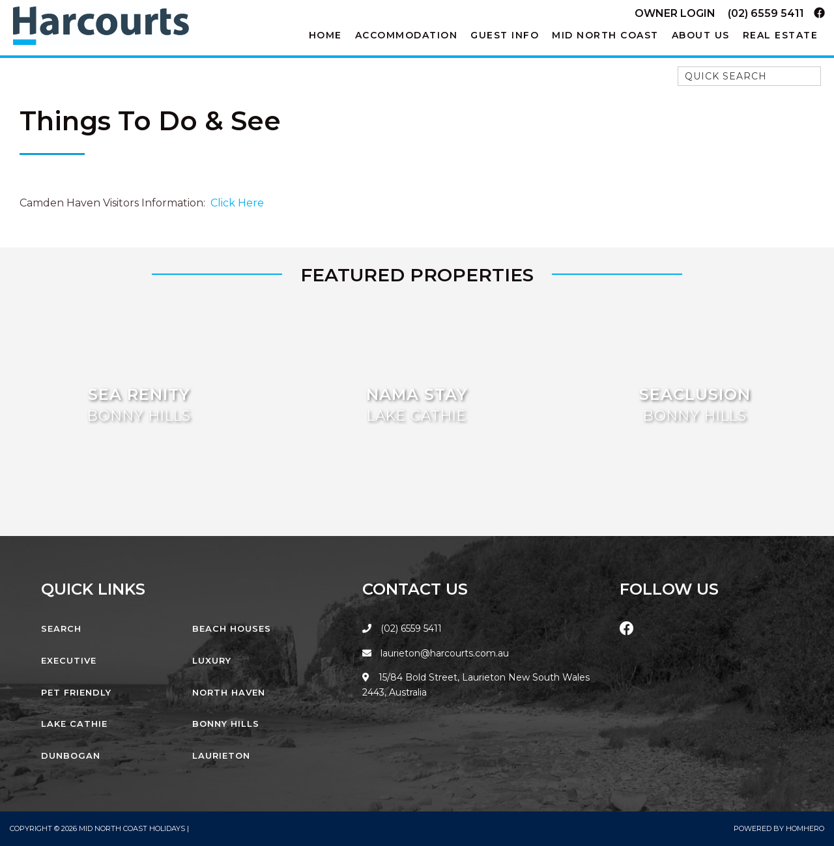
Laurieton (221, 755)
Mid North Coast (605, 35)
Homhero (805, 828)
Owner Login (675, 13)
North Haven (228, 692)
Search (61, 628)
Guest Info (504, 35)
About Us (701, 35)
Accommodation (406, 35)
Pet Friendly (76, 692)
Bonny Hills (225, 723)
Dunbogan (70, 755)
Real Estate (780, 35)
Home (325, 35)
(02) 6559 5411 (766, 13)
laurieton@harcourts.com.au (435, 653)
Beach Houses (231, 628)
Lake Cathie (74, 723)
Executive (68, 660)
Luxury (211, 660)
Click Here (237, 203)
